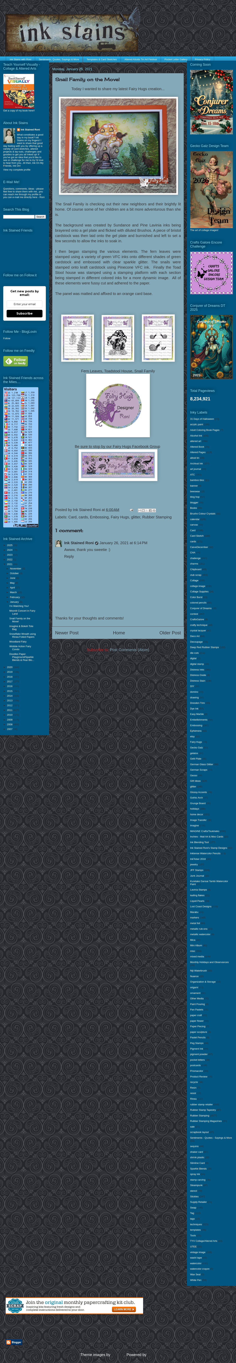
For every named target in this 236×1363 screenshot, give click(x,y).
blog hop (195, 496)
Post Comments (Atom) (129, 650)
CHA (192, 552)
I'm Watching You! (19, 606)
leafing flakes (197, 895)
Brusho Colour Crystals (202, 513)
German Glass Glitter (201, 764)
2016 (10, 686)
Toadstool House (118, 371)
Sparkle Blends (198, 1168)
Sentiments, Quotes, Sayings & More (59, 59)
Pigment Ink (196, 1048)
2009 (10, 719)
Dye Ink (194, 708)
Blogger (153, 1355)
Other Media (197, 998)
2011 (10, 710)
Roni (42, 197)
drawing (194, 697)
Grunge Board (198, 803)
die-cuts (194, 652)
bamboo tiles (197, 480)
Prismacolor (196, 1071)
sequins (194, 1146)
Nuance (194, 976)
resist (193, 1093)
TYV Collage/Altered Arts (203, 1241)
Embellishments (198, 719)
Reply (69, 556)
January (14, 601)
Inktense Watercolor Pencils (205, 853)
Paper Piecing (197, 1026)
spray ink (195, 1174)
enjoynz (117, 1355)
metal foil (195, 923)
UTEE (193, 1246)
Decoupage (196, 641)
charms (194, 563)
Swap (193, 1207)
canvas (194, 524)
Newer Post (67, 632)
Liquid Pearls (197, 901)
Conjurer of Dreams (200, 608)
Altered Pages (198, 452)
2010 (10, 714)
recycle (194, 1082)
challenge (195, 558)
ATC (192, 474)
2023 (10, 554)
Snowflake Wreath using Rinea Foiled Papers (22, 635)
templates (195, 1229)
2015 (10, 691)
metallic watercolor (200, 934)
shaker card (196, 1151)
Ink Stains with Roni (20, 59)
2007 (10, 729)
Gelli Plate (195, 758)
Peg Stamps (197, 1043)
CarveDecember (199, 547)
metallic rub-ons (198, 928)
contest (194, 614)
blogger (194, 502)
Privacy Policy (202, 59)
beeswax (195, 491)
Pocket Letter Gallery (175, 59)
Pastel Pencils (198, 1037)
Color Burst (196, 597)
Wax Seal (195, 1274)
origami (194, 987)
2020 (10, 667)
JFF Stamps (196, 870)
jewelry (194, 864)
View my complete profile (16, 169)
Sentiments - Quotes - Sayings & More (211, 1137)
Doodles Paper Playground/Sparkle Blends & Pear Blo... (21, 657)
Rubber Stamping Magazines (206, 1121)
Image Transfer (198, 820)
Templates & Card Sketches (102, 59)
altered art (195, 441)
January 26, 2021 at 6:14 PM (123, 543)
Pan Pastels (196, 1009)
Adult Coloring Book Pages (204, 430)
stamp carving (197, 1179)
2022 (10, 559)
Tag (192, 1213)
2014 (10, 695)
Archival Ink (196, 463)
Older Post (170, 632)
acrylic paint (196, 424)
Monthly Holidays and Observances (209, 962)
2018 (10, 676)
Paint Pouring (197, 1004)
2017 (10, 681)
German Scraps (198, 769)
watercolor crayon (200, 1268)
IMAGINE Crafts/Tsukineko (204, 831)
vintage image (197, 1252)
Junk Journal (197, 875)
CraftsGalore (197, 619)
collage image (197, 586)
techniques (196, 1224)
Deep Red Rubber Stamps (204, 647)
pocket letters (197, 1059)
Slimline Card (197, 1163)
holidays (194, 808)
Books (193, 508)
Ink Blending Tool (199, 842)
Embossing (99, 517)
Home (119, 632)
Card (72, 517)
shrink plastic (197, 1157)
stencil (193, 1190)
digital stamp (197, 664)
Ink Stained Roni (79, 543)
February (15, 597)
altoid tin (194, 457)
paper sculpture (198, 1032)
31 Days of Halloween (202, 419)
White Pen (195, 1280)
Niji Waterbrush (198, 970)
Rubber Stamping (157, 517)
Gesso (193, 775)
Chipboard (195, 569)
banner (194, 485)
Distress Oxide (198, 675)
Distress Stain (197, 680)
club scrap (195, 575)
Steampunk (196, 1185)
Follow (6, 338)
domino (194, 691)
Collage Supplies (199, 591)
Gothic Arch (196, 797)
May (12, 582)
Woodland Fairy (17, 641)
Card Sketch (197, 535)
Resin (193, 1087)
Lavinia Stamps (198, 889)
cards (83, 517)
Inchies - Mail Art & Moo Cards (206, 836)
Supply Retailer (198, 1202)
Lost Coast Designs (200, 906)
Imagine (194, 825)
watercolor (195, 1263)
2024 (10, 550)
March (14, 592)
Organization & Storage (203, 981)
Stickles (194, 1196)
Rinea (193, 1098)
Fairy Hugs (120, 517)
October (14, 573)
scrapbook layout (199, 1132)
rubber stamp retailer (201, 1104)
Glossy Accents (198, 792)
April (13, 587)
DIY (192, 686)
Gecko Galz (196, 747)
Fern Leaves (91, 371)
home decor (196, 814)
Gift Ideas (195, 780)
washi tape (196, 1257)
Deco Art (195, 636)
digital (193, 658)
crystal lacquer (198, 630)
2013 (10, 700)
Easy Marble (197, 714)
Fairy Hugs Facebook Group (137, 446)
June (13, 578)
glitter (135, 517)
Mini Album (196, 945)
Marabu (194, 912)
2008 (10, 724)
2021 (10, 564)
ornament (195, 993)
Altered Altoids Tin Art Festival (140, 59)
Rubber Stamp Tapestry (203, 1110)
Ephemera (195, 730)
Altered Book (197, 446)
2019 (10, 671)
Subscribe (24, 313)
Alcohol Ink (196, 435)
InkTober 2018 (198, 859)
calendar (195, 519)
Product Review (198, 1076)
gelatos (194, 753)
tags (192, 1218)
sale (192, 1126)
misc (192, 951)
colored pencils (198, 602)
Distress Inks (197, 669)
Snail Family (144, 371)
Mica (192, 940)
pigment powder (199, 1054)
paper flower (197, 1020)
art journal (195, 469)
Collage (194, 580)
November (16, 568)
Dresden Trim (197, 703)
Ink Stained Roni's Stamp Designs (208, 847)
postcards (195, 1065)
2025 (10, 545)
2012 (10, 705)
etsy (192, 736)
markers (194, 917)
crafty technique (198, 625)
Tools (193, 1235)
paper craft (196, 1015)
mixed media (197, 956)
